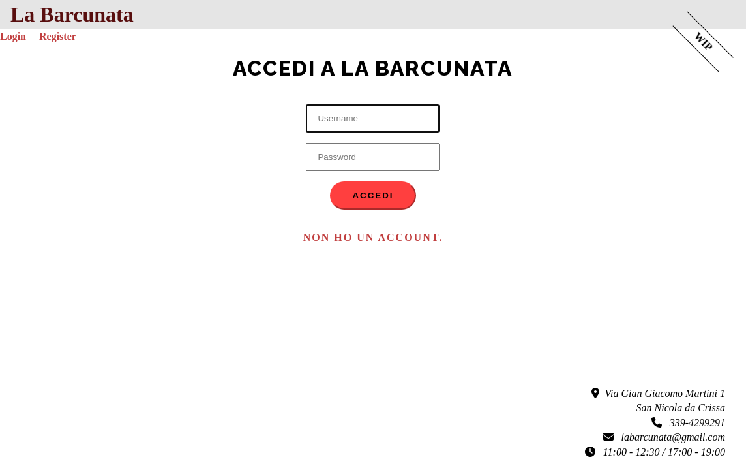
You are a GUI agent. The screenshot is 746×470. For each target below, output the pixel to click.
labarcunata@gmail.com (664, 437)
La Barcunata (72, 14)
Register (57, 36)
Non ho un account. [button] (373, 237)
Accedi (372, 195)
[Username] (373, 118)
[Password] (373, 157)
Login (13, 36)
